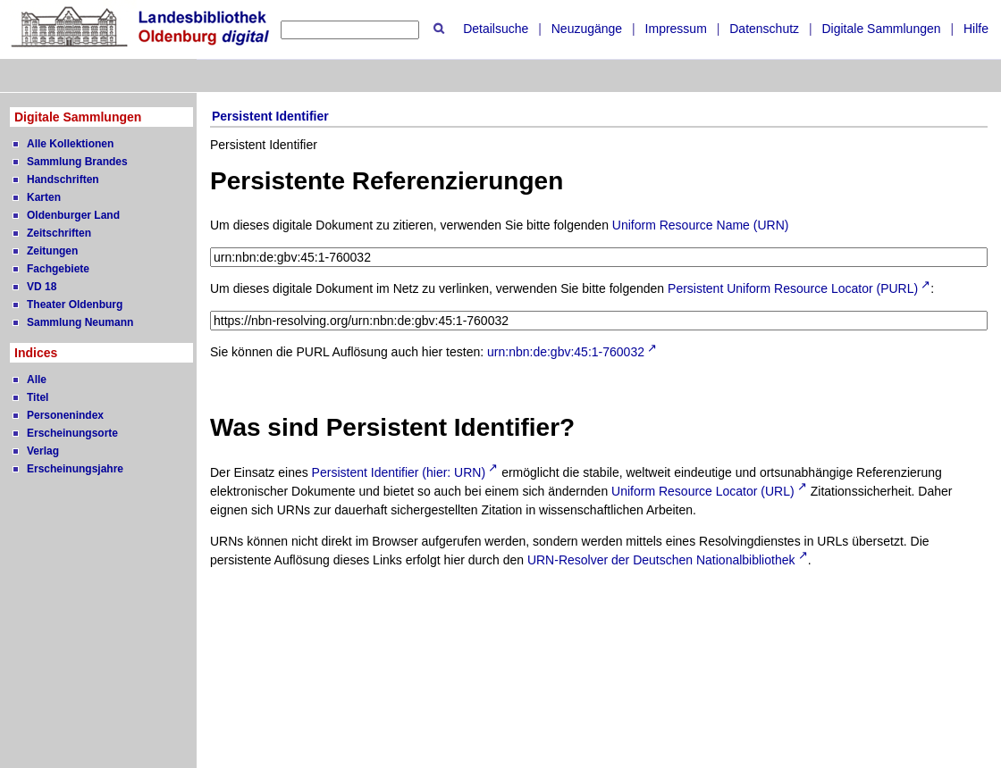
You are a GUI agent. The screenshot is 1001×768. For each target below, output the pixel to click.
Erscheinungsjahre (75, 469)
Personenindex (65, 415)
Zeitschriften (59, 233)
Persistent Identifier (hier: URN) (399, 472)
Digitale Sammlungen (880, 28)
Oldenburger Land (73, 215)
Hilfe (975, 28)
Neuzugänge (586, 28)
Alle (36, 379)
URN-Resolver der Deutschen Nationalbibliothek (661, 560)
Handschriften (63, 179)
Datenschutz (764, 28)
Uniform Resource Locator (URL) (703, 491)
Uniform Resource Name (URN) (700, 225)
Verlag (43, 451)
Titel (37, 397)
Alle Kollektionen (70, 144)
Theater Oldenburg (74, 304)
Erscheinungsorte (72, 433)
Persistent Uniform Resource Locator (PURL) (793, 288)
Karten (44, 197)
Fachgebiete (58, 269)
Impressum (676, 28)
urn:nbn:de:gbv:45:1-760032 (565, 352)
